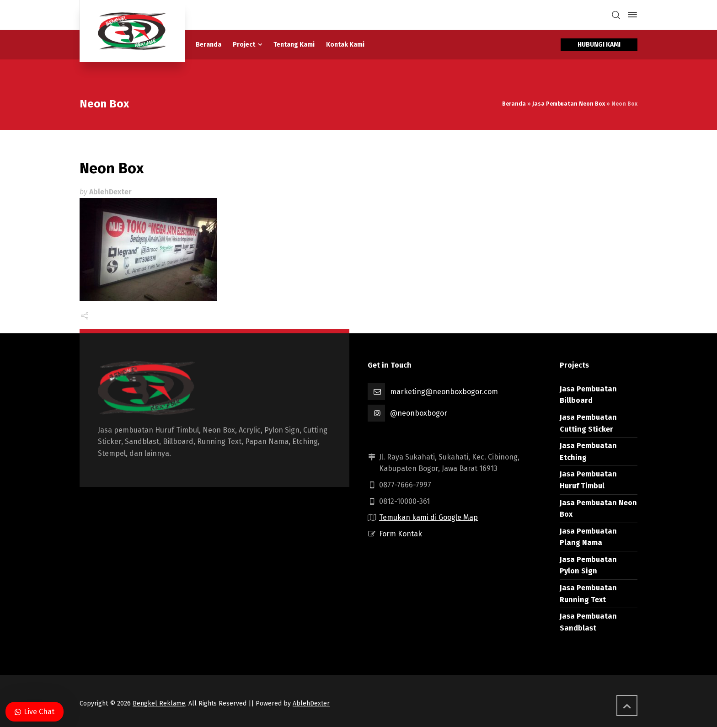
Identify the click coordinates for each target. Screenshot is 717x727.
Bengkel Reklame (159, 703)
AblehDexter (110, 191)
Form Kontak (400, 533)
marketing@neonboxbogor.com (444, 391)
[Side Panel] (630, 14)
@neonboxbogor (418, 413)
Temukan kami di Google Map (428, 517)
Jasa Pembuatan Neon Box (568, 104)
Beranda (514, 104)
